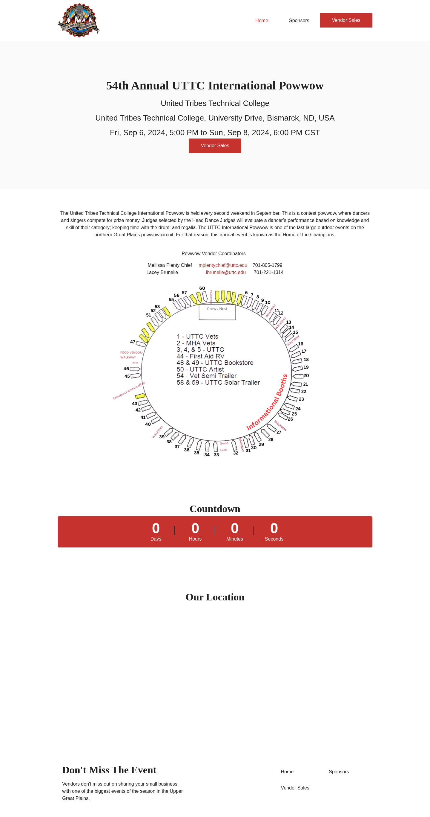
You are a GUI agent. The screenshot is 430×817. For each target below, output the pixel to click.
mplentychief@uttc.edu (223, 265)
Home (261, 20)
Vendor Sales (346, 20)
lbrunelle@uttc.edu (226, 272)
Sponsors (299, 20)
